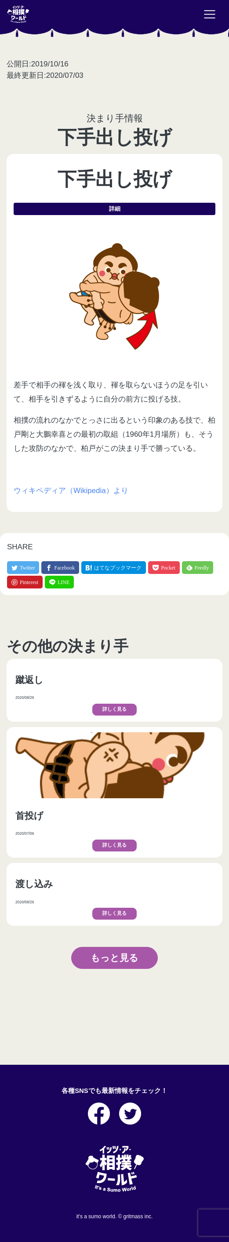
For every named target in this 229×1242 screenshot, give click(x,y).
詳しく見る (114, 709)
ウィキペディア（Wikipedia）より (71, 490)
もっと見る (114, 957)
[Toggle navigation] (209, 14)
